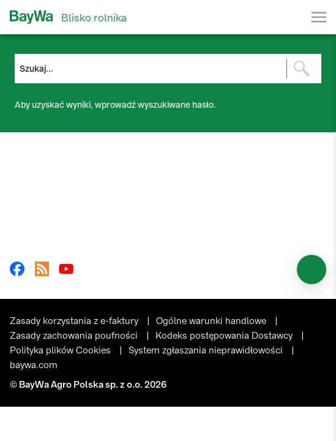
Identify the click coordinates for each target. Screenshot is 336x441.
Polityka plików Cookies (61, 350)
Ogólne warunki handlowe (212, 320)
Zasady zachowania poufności (75, 335)
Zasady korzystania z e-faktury (75, 320)
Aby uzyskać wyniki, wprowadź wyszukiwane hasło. (115, 105)
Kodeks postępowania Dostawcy (225, 335)
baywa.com (34, 365)
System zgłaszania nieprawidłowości (207, 350)
